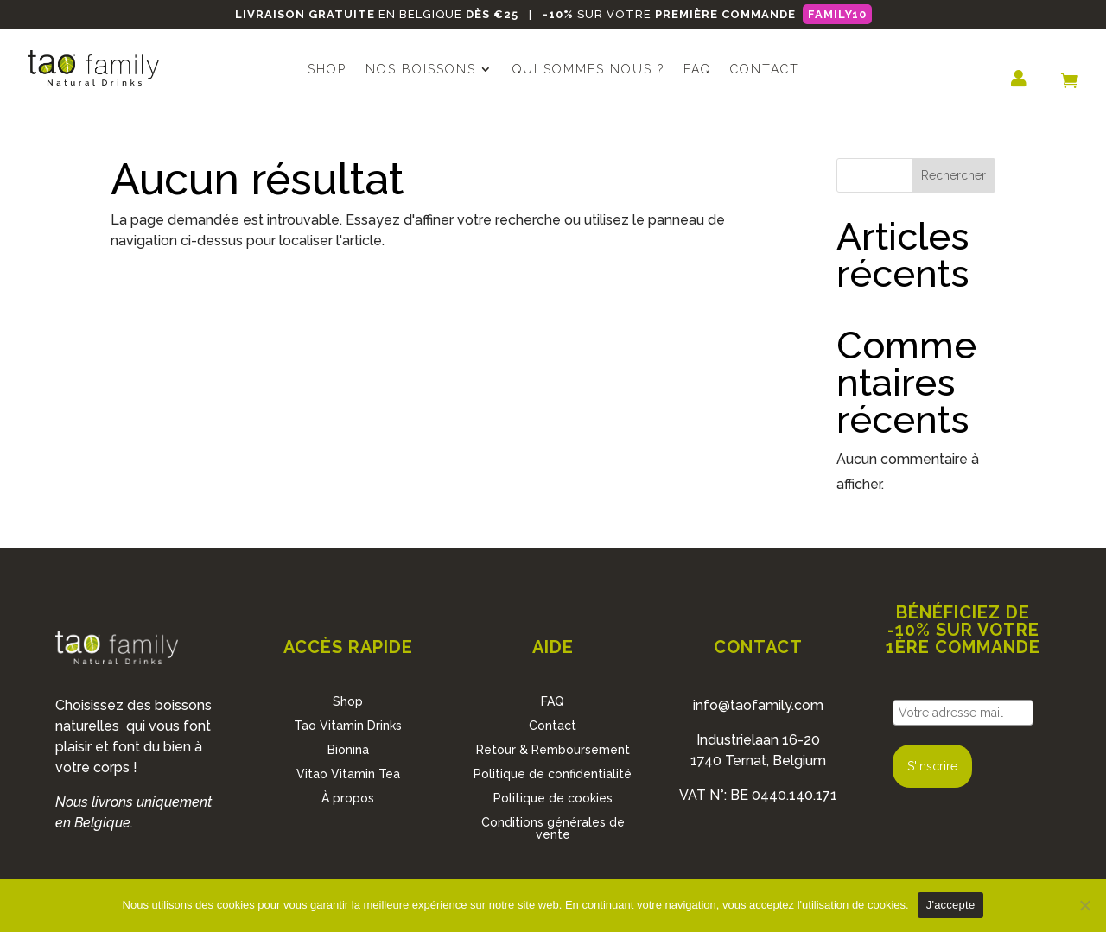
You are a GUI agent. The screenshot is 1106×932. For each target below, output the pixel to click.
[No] (1084, 905)
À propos (347, 798)
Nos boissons (420, 69)
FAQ (697, 69)
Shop (327, 69)
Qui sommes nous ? (588, 69)
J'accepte (951, 904)
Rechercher (953, 175)
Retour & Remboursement (553, 750)
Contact (764, 69)
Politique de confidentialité (553, 774)
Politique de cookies (553, 798)
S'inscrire (932, 766)
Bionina (348, 750)
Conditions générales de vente (553, 828)
